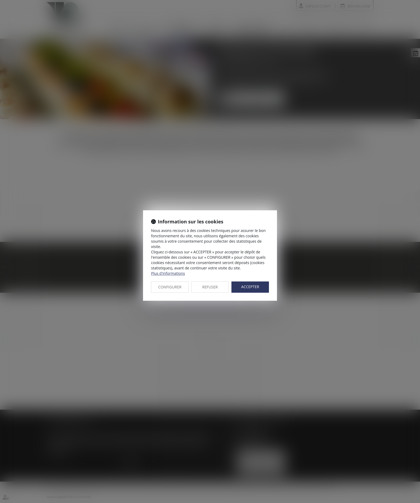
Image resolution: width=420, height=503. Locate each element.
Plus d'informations (168, 273)
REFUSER (210, 286)
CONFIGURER (170, 286)
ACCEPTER (250, 286)
